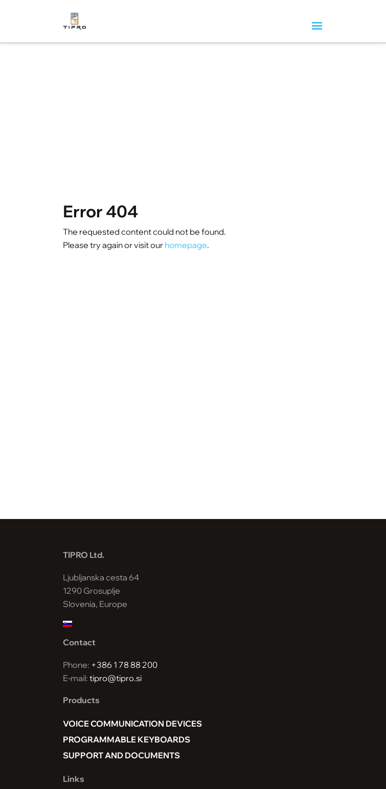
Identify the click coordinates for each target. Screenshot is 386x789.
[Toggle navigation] (318, 26)
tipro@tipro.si (115, 678)
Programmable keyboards (126, 739)
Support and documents (121, 755)
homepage (186, 245)
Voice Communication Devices (132, 723)
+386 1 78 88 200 (124, 665)
